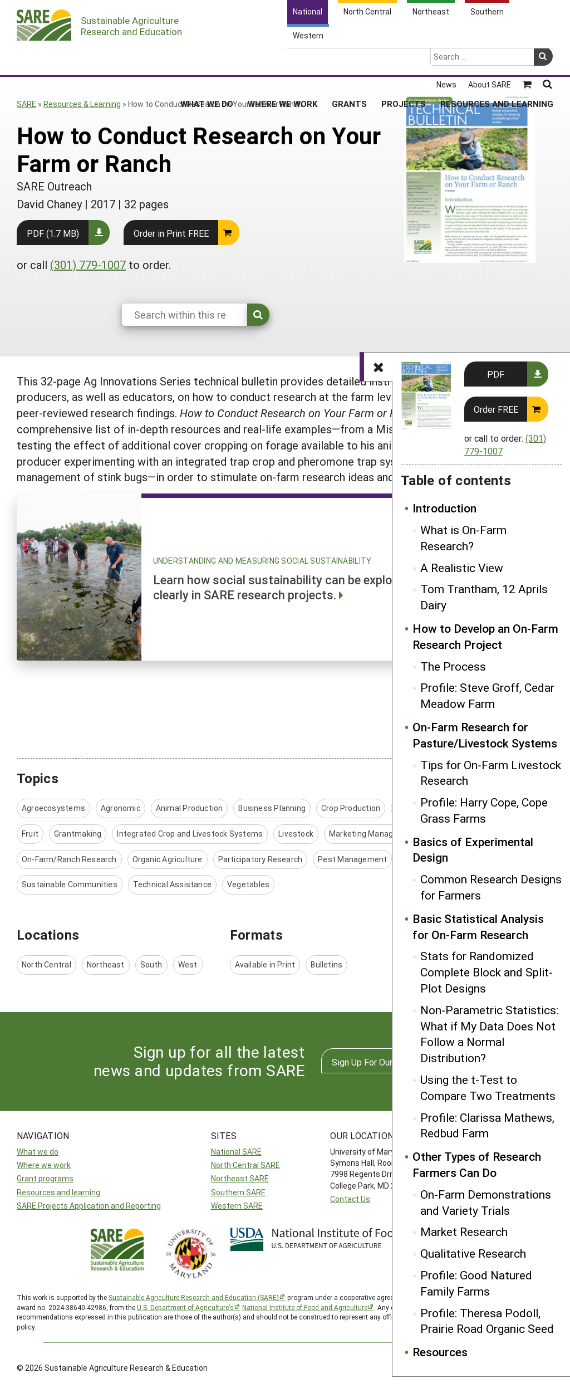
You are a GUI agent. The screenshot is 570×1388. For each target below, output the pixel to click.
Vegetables (248, 884)
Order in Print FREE (171, 233)
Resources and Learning (496, 60)
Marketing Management (373, 833)
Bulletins (326, 964)
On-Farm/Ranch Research (69, 859)
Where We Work (282, 60)
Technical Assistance (172, 884)
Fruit (30, 833)
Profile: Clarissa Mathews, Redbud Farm (487, 1125)
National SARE (236, 1151)
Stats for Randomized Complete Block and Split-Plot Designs (486, 972)
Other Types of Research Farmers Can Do (476, 1164)
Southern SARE (238, 1192)
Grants (349, 60)
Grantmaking (77, 833)
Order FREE (496, 409)
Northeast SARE (240, 1178)
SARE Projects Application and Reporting (89, 1205)
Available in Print (265, 964)
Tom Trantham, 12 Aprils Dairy (484, 597)
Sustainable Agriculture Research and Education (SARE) (194, 1297)
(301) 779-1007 (88, 264)
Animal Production (189, 808)
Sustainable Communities (69, 884)
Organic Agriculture (167, 859)
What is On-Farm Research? (463, 538)
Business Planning (272, 808)
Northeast (106, 964)
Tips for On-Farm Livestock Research (490, 773)
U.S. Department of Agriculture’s (185, 1307)
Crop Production (350, 808)
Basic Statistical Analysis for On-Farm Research (478, 926)
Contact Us (350, 1199)
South (151, 964)
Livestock (295, 833)
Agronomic (120, 808)
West (188, 964)
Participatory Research (260, 859)
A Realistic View (461, 567)
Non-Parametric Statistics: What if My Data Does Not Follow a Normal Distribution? (489, 1034)
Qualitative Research (473, 1253)
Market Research (464, 1231)
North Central (46, 964)
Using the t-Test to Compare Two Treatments (488, 1087)
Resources (440, 1352)
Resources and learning (58, 1192)
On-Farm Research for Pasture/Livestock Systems (484, 735)
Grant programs (45, 1178)
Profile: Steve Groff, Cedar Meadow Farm (487, 695)
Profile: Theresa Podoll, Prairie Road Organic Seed (487, 1321)
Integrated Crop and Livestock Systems (190, 833)
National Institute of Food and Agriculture (304, 1307)
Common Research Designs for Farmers (491, 887)
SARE (26, 104)
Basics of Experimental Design (472, 850)
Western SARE (237, 1205)
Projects (403, 60)
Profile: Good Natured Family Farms (476, 1283)
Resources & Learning (82, 104)
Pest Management (352, 859)
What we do (37, 1151)
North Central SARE (245, 1165)
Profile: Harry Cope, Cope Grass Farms (484, 810)
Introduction (444, 508)
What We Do (206, 60)
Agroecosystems (53, 808)
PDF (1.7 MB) (53, 233)
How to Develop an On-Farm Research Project (485, 636)
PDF (495, 374)
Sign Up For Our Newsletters (388, 1062)
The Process (453, 666)
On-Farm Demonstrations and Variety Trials (485, 1202)
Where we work (44, 1165)
